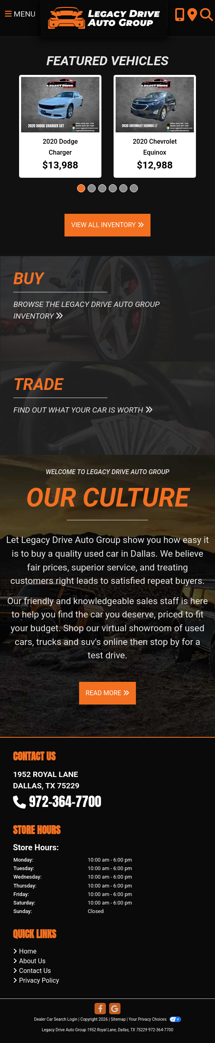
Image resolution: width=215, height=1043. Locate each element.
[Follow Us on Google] (114, 1009)
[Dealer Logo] (104, 17)
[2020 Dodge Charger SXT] (60, 104)
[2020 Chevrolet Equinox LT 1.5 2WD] (155, 104)
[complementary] (190, 1018)
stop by (165, 641)
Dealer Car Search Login (55, 1019)
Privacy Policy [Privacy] (39, 980)
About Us (32, 961)
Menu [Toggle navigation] (20, 14)
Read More (107, 693)
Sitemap (118, 1019)
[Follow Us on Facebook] (100, 1009)
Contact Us (35, 971)
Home (28, 951)
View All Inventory (107, 225)
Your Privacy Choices (155, 1019)
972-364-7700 (65, 801)
